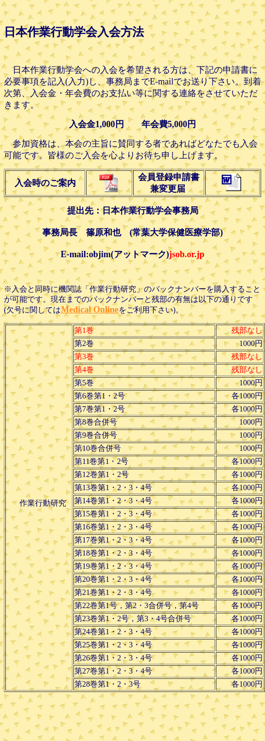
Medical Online (90, 309)
